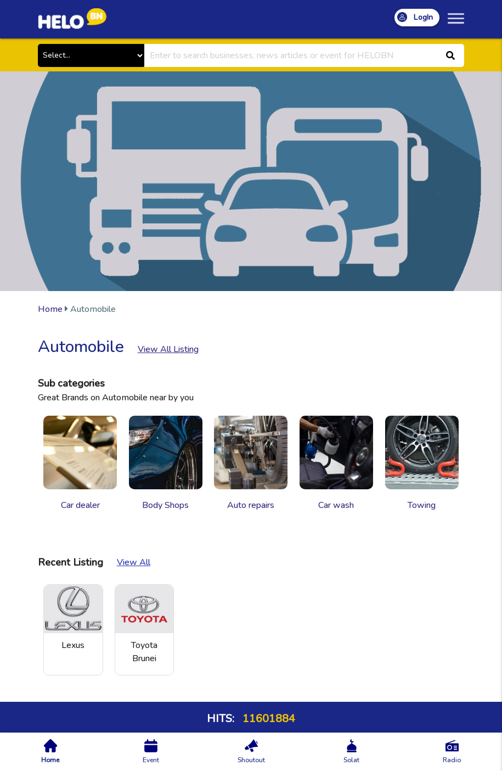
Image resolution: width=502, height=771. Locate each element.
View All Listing (168, 349)
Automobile (77, 309)
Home (50, 309)
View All (133, 562)
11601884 (267, 718)
